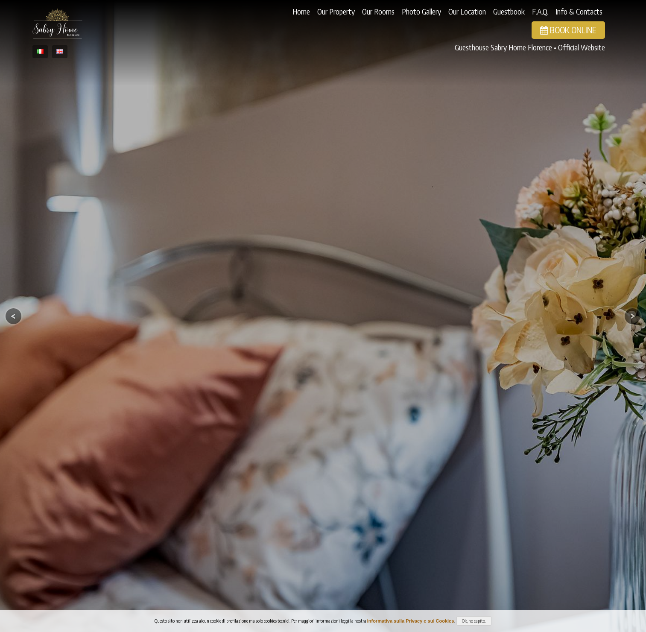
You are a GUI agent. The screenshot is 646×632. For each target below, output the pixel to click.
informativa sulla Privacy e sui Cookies (410, 620)
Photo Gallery (421, 11)
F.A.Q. (540, 11)
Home (301, 11)
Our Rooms (378, 11)
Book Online (568, 29)
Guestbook (509, 11)
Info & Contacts (578, 11)
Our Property (336, 11)
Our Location (467, 11)
